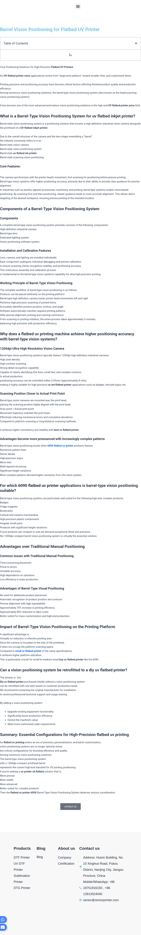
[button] (78, 6)
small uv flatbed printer (28, 651)
